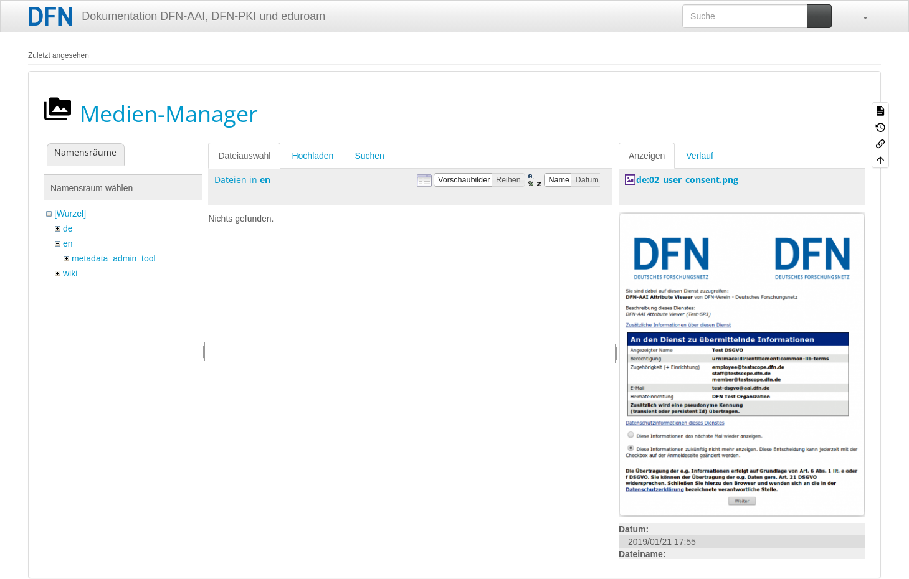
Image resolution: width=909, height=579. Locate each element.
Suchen (369, 156)
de (68, 228)
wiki (70, 273)
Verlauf (699, 156)
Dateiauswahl (244, 156)
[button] (859, 16)
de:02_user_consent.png (687, 180)
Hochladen (312, 156)
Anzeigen (647, 156)
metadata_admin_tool (114, 258)
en (68, 243)
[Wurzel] (70, 214)
